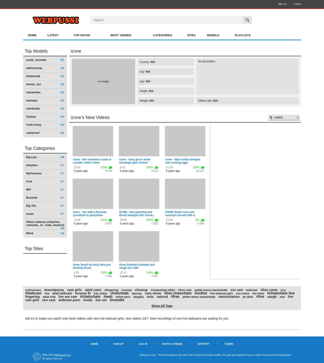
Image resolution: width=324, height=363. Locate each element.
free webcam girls (221, 293)
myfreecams (33, 290)
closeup (141, 290)
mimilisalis (45, 108)
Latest (53, 35)
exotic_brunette (45, 60)
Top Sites (34, 248)
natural (162, 296)
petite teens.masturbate (211, 290)
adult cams (93, 290)
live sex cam (67, 296)
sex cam (48, 300)
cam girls (74, 290)
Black (45, 233)
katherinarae (45, 68)
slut (282, 296)
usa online (242, 293)
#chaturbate (90, 296)
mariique (45, 100)
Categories (162, 35)
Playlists (243, 35)
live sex (101, 300)
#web (108, 296)
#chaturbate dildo (163, 290)
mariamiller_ (45, 92)
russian (127, 290)
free (47, 293)
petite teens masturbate (198, 296)
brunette (117, 300)
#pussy (137, 293)
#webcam (33, 293)
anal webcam (62, 293)
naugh (272, 296)
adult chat (49, 296)
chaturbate (119, 293)
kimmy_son (45, 84)
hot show (258, 293)
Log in (297, 3)
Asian (45, 213)
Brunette (45, 197)
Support (203, 344)
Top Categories (40, 148)
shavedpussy (54, 290)
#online (201, 293)
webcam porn (69, 300)
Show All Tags (162, 306)
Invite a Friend (172, 344)
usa (283, 290)
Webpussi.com (62, 355)
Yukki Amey (45, 124)
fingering (32, 296)
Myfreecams (45, 173)
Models (213, 35)
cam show (153, 293)
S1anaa (45, 116)
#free (175, 296)
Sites (191, 35)
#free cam (185, 290)
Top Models (36, 51)
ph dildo (248, 296)
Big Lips (45, 157)
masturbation (229, 296)
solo (150, 296)
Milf (45, 189)
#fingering (111, 290)
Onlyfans (45, 165)
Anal (45, 181)
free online (100, 293)
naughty (138, 296)
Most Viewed (120, 35)
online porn (122, 296)
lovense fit (83, 293)
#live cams (269, 290)
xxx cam (237, 290)
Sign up (282, 3)
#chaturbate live (281, 293)
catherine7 (45, 132)
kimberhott (45, 76)
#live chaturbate (178, 293)
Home (32, 35)
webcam (251, 290)
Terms (229, 344)
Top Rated (82, 35)
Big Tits (45, 205)
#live (260, 296)
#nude (87, 300)
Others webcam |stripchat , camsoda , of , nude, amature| (45, 225)
